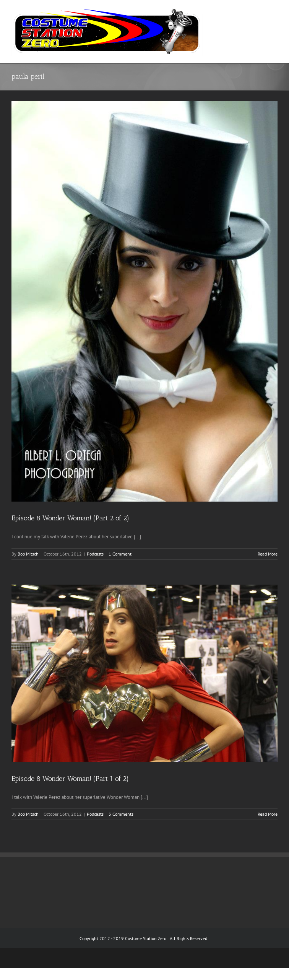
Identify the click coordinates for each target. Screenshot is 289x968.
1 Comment (120, 554)
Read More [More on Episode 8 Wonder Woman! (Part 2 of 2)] (268, 554)
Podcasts (95, 554)
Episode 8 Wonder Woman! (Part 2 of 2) (70, 518)
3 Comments (121, 814)
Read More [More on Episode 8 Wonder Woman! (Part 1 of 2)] (268, 814)
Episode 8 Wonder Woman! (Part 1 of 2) (70, 778)
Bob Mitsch (28, 554)
